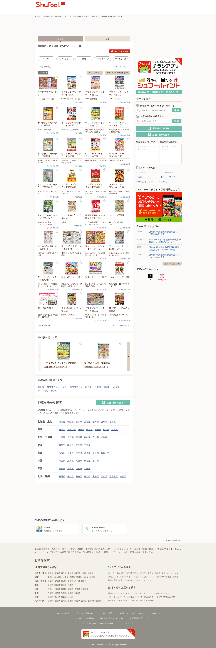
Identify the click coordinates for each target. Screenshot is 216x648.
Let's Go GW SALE (68, 315)
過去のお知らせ (172, 264)
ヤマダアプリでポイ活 (69, 130)
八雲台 (98, 387)
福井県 (104, 437)
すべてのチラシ (95, 73)
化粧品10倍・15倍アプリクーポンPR (119, 285)
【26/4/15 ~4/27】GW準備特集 (71, 254)
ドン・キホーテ (126, 593)
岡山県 (62, 460)
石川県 (95, 437)
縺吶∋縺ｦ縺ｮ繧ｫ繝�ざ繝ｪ (117, 73)
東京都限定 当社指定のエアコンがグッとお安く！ (95, 131)
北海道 (62, 421)
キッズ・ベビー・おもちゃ (138, 577)
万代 (125, 597)
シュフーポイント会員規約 (83, 618)
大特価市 (64, 222)
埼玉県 (81, 429)
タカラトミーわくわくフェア (48, 192)
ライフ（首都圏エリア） (167, 597)
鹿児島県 (113, 476)
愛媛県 (79, 468)
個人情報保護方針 (137, 618)
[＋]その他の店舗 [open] (76, 102)
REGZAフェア (114, 99)
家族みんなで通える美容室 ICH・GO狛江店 (48, 316)
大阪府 (62, 453)
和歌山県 (105, 453)
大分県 (95, 476)
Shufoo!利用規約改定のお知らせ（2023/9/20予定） (164, 256)
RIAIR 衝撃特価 (91, 99)
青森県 (70, 421)
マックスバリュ (140, 593)
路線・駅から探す (80, 16)
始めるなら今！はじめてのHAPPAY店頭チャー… (95, 285)
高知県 (87, 468)
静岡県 (70, 445)
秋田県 (95, 421)
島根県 (87, 460)
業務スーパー (113, 593)
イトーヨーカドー (115, 597)
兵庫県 (70, 453)
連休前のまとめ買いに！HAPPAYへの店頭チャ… (71, 285)
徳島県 (62, 468)
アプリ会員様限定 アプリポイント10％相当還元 (95, 223)
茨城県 (98, 429)
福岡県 (62, 476)
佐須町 (107, 387)
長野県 (70, 437)
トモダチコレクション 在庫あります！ (71, 162)
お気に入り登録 (57, 77)
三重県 (87, 445)
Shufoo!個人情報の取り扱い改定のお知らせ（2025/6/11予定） (164, 248)
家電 (84, 59)
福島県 (112, 421)
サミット (111, 601)
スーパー (46, 59)
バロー (131, 601)
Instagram (162, 277)
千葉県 (89, 429)
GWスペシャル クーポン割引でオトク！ (95, 316)
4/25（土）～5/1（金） (46, 99)
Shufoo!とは (155, 613)
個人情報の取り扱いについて (112, 618)
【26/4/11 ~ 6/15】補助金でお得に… (48, 254)
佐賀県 (70, 476)
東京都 (94, 16)
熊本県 (87, 476)
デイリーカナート (147, 601)
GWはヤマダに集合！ (117, 160)
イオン (166, 593)
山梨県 (62, 437)
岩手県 (79, 421)
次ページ (124, 67)
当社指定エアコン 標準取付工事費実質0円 (119, 131)
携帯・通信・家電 (115, 580)
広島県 (70, 460)
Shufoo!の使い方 (63, 613)
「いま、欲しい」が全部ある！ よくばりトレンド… (48, 285)
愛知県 (62, 445)
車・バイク (154, 577)
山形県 (104, 421)
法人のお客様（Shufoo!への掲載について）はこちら (108, 623)
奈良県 (95, 453)
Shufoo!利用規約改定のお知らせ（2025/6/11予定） (164, 233)
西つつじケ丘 (53, 387)
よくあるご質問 (105, 613)
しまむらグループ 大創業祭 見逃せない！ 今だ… (95, 254)
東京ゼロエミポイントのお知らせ (48, 162)
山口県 (95, 460)
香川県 (70, 468)
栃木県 (106, 429)
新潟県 (79, 437)
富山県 (87, 437)
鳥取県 (79, 460)
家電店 (111, 577)
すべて (163, 181)
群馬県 (114, 429)
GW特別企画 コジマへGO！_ (119, 316)
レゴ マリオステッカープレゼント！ (71, 192)
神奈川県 (71, 429)
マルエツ (132, 597)
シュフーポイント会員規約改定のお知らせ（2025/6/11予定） (165, 240)
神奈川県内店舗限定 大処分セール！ (119, 192)
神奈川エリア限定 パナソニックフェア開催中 (48, 223)
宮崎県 (104, 476)
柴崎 (64, 387)
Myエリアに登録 (119, 51)
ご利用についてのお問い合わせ (131, 613)
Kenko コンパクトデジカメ (71, 99)
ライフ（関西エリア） (146, 597)
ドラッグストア (102, 59)
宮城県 (87, 421)
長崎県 (79, 476)
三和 (137, 601)
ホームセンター (121, 59)
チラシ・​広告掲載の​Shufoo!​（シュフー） (51, 16)
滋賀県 (87, 453)
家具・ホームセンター (171, 573)
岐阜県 (79, 445)
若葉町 (116, 387)
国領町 (88, 387)
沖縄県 (123, 476)
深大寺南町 (43, 390)
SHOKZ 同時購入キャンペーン (95, 162)
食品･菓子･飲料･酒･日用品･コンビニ (132, 573)
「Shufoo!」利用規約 (84, 613)
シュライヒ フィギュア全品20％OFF (95, 192)
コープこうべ (122, 601)
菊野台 (41, 387)
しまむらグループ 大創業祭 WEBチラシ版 (119, 254)
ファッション (65, 59)
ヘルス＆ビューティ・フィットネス (138, 580)
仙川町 (54, 390)
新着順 (42, 73)
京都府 (79, 453)
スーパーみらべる (155, 593)
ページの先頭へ (173, 540)
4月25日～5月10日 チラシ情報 (119, 223)
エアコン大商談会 (44, 130)
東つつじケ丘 (76, 387)
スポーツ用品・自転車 (169, 577)
